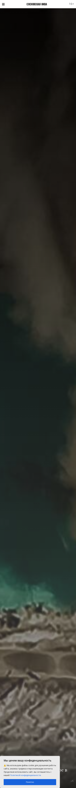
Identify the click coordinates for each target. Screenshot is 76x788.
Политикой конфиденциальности (25, 775)
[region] (30, 772)
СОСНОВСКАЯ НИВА (37, 4)
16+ (71, 4)
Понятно (30, 782)
